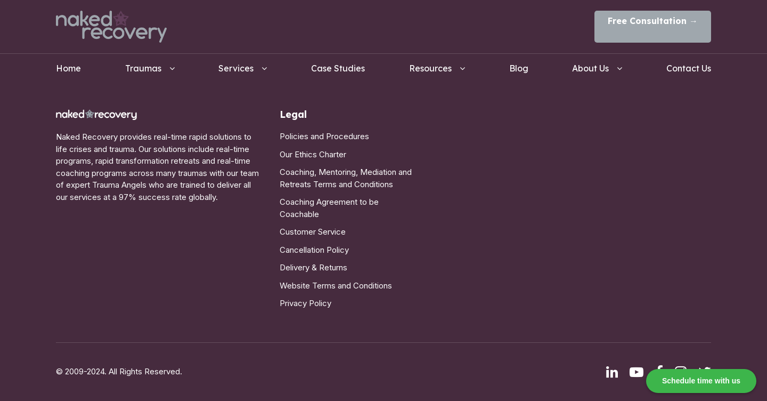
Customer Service (313, 232)
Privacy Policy (305, 303)
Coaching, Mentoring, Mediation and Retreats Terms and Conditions (346, 178)
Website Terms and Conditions (336, 285)
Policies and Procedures (324, 136)
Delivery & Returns (313, 267)
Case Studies (338, 68)
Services (236, 68)
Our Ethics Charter (313, 154)
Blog (518, 68)
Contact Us (688, 68)
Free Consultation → (653, 20)
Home (68, 68)
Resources (430, 68)
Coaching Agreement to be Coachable (329, 208)
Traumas (143, 68)
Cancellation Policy (314, 250)
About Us (590, 68)
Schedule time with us (701, 380)
